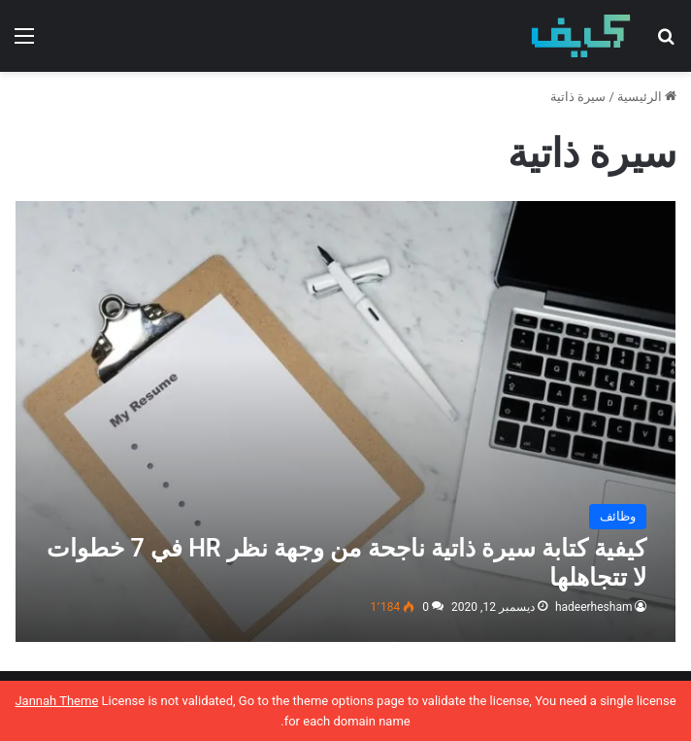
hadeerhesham (594, 607)
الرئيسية (646, 96)
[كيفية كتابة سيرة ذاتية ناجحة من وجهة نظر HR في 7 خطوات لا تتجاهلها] (346, 421)
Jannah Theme (56, 700)
